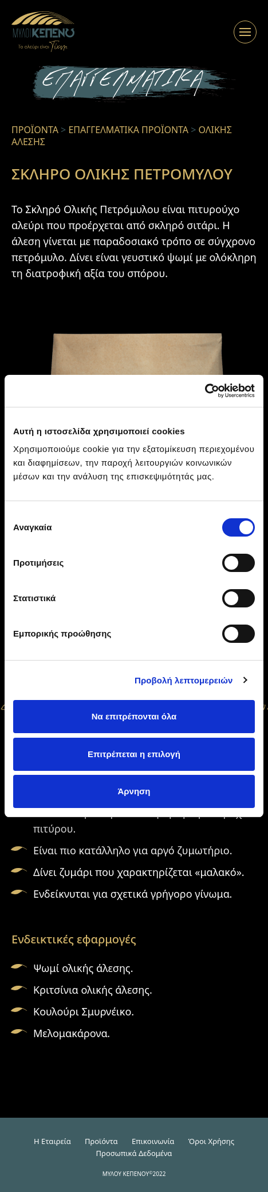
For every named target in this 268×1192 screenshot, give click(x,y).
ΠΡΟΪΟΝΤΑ (34, 129)
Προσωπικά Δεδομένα (134, 1153)
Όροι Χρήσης (211, 1141)
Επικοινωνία (153, 1141)
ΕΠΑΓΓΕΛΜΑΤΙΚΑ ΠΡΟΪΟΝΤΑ (128, 129)
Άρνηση (133, 791)
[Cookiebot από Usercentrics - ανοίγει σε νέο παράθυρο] (205, 390)
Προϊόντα (101, 1141)
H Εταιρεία (52, 1141)
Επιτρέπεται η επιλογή (134, 754)
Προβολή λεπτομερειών (184, 680)
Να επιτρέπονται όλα (134, 716)
